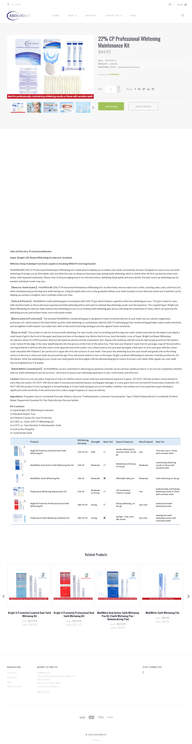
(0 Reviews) (114, 74)
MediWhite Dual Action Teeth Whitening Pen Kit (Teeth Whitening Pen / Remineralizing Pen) (118, 616)
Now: (25, 624)
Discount (91, 15)
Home (56, 15)
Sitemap (96, 740)
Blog (133, 15)
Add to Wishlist (143, 106)
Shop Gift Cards (14, 686)
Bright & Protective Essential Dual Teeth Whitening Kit (29, 614)
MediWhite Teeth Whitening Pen (162, 613)
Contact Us (113, 15)
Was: (25, 621)
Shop (72, 15)
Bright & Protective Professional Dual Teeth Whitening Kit (74, 614)
